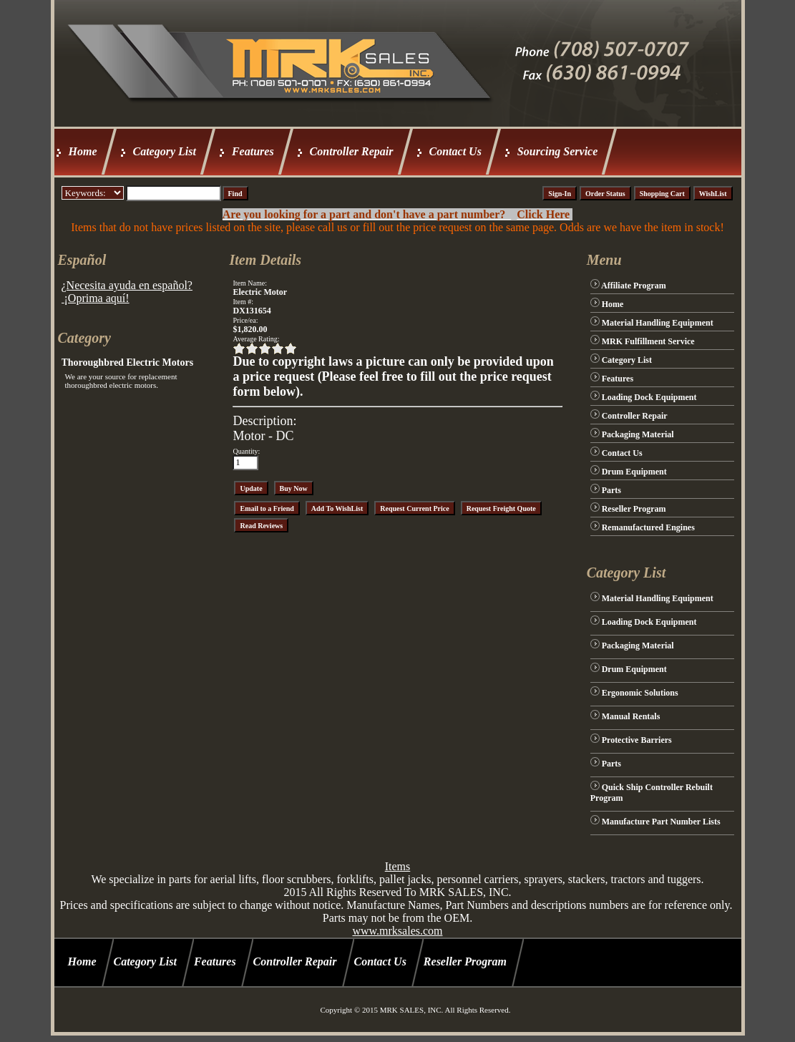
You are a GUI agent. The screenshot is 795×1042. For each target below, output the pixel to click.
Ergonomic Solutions (640, 693)
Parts (611, 490)
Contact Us (455, 151)
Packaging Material (638, 434)
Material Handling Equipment (657, 323)
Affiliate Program (633, 286)
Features (253, 151)
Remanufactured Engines (648, 527)
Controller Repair (352, 151)
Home (83, 151)
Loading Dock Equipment (649, 397)
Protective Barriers (637, 740)
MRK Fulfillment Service (648, 341)
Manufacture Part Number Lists (661, 822)
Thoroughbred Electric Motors (128, 362)
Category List (164, 151)
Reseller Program (634, 509)
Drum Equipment (634, 472)
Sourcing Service (557, 151)
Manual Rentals (631, 716)
